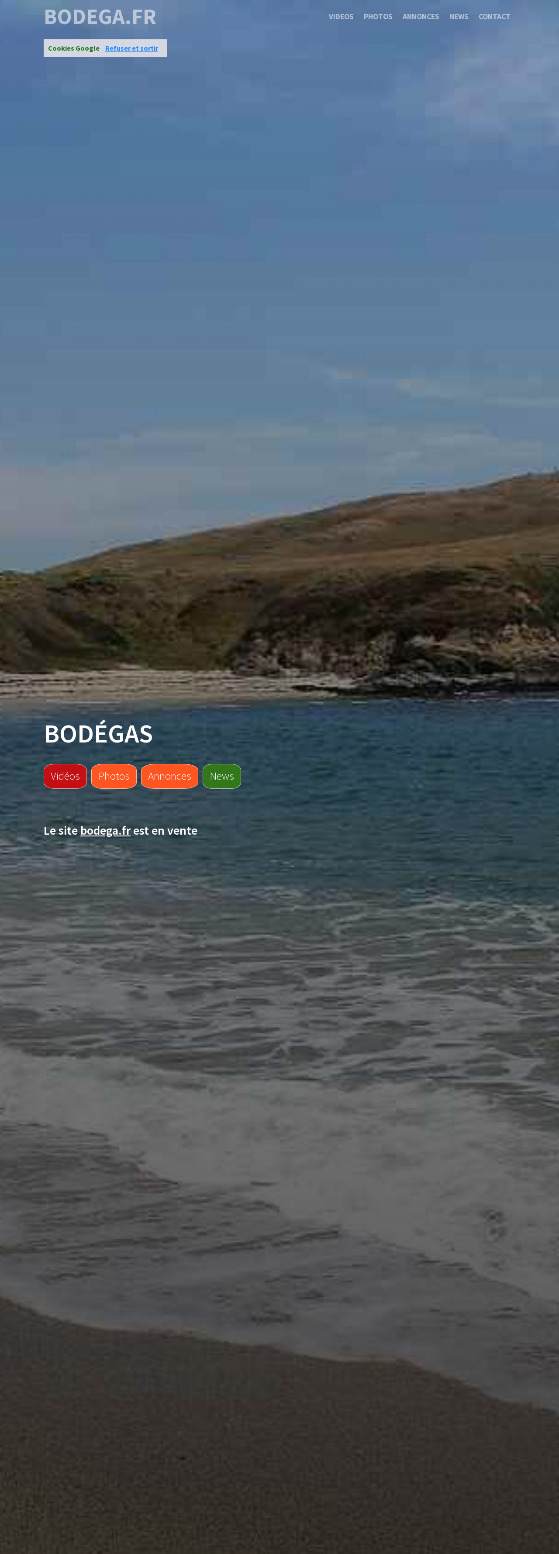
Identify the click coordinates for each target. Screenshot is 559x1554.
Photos (378, 16)
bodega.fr (100, 17)
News (459, 16)
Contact (495, 16)
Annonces (421, 16)
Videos (341, 16)
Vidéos (65, 776)
